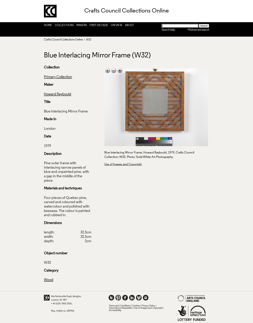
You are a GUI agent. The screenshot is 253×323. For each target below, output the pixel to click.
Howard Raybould (57, 94)
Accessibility (115, 310)
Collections (64, 25)
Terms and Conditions (119, 306)
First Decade (99, 25)
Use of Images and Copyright (123, 164)
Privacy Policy (148, 306)
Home (48, 25)
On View (116, 25)
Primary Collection (58, 77)
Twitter (111, 297)
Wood (48, 280)
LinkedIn (132, 297)
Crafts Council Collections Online (63, 39)
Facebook (125, 297)
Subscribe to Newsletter (120, 308)
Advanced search (199, 30)
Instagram (145, 297)
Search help (168, 30)
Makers (81, 25)
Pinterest (118, 297)
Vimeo (139, 297)
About (129, 25)
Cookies (136, 306)
